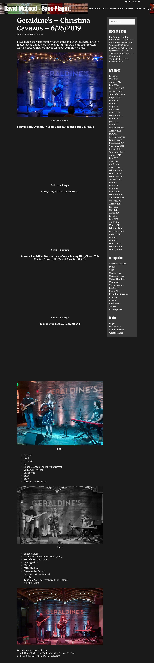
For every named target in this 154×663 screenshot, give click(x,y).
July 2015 (113, 237)
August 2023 (115, 97)
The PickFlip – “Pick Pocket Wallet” (119, 60)
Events (112, 267)
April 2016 (114, 222)
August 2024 (115, 82)
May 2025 (113, 79)
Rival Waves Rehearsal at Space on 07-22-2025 (121, 43)
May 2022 (113, 124)
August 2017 (115, 204)
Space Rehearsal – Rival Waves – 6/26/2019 (40, 656)
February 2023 (116, 115)
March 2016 (114, 225)
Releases (113, 300)
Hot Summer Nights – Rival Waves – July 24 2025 (121, 38)
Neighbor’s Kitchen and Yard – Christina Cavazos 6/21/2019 (48, 653)
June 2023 (113, 103)
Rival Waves (114, 303)
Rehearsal (114, 297)
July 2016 (113, 216)
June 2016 (113, 219)
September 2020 (117, 137)
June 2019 (113, 158)
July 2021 (113, 134)
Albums (121, 8)
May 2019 (113, 161)
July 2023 (113, 100)
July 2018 (113, 182)
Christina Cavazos (28, 650)
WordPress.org (116, 333)
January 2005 (115, 249)
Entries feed (115, 326)
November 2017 (116, 197)
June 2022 (114, 121)
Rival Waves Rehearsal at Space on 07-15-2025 (121, 49)
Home (90, 8)
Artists (105, 8)
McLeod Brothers (117, 279)
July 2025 (113, 76)
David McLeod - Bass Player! (37, 8)
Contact (140, 8)
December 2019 (116, 143)
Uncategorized (116, 309)
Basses (113, 8)
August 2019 (115, 155)
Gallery (129, 8)
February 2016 (115, 228)
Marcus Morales (116, 276)
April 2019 (114, 164)
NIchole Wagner (116, 285)
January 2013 (115, 243)
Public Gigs (43, 650)
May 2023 (113, 106)
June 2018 (113, 185)
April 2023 (114, 109)
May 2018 (113, 188)
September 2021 (117, 127)
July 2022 (113, 118)
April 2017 (114, 213)
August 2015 (115, 234)
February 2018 (115, 194)
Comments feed (116, 329)
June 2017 (113, 207)
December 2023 (116, 88)
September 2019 (117, 152)
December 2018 (116, 176)
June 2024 (114, 85)
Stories (112, 306)
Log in (112, 323)
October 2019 (115, 149)
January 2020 (115, 140)
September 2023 (117, 94)
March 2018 (114, 191)
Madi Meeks (115, 273)
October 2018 (115, 179)
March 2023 (114, 112)
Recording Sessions (118, 294)
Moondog (114, 282)
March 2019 (114, 167)
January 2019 (115, 173)
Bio (98, 8)
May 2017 (113, 210)
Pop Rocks (114, 288)
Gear (111, 270)
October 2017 (115, 201)
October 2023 (115, 91)
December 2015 (116, 231)
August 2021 (115, 131)
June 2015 (113, 240)
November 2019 (116, 146)
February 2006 (116, 246)
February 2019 (115, 170)
